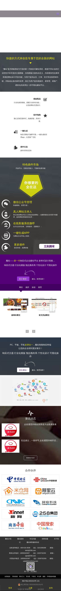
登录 (10, 588)
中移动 (34, 576)
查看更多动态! (30, 458)
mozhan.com (17, 14)
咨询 (51, 588)
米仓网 (39, 576)
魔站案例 (20, 539)
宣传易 (28, 576)
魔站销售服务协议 (33, 542)
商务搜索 (15, 576)
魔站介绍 (8, 539)
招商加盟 (45, 539)
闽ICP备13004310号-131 (31, 581)
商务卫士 (22, 576)
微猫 (44, 576)
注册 (30, 588)
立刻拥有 (49, 246)
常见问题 (33, 539)
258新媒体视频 (51, 576)
